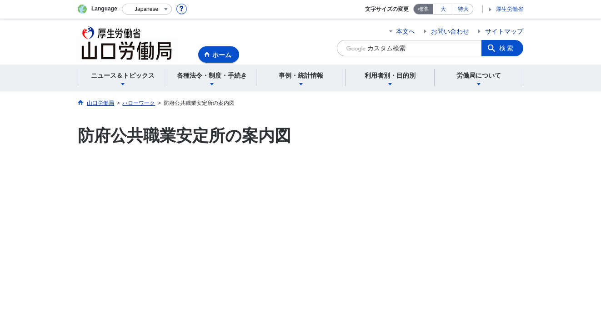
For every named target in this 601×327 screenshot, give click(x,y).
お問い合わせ (450, 31)
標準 (423, 9)
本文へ (405, 31)
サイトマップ (504, 31)
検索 (507, 48)
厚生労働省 (509, 9)
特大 (463, 9)
